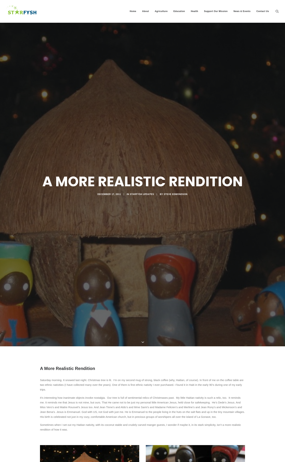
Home (133, 11)
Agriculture (161, 11)
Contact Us (262, 11)
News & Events (242, 11)
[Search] (277, 11)
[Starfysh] (21, 11)
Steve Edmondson (176, 187)
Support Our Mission (216, 11)
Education (179, 11)
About (145, 11)
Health (194, 11)
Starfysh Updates (142, 187)
